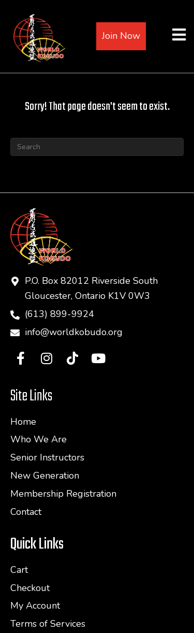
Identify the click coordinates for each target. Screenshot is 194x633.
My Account (35, 605)
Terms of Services (47, 623)
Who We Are (38, 439)
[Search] (97, 147)
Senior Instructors (47, 457)
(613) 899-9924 (59, 314)
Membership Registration (63, 493)
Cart (19, 570)
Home (23, 421)
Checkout (30, 588)
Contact (25, 512)
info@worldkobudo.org (74, 332)
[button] (20, 358)
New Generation (44, 475)
